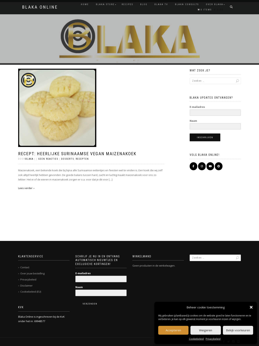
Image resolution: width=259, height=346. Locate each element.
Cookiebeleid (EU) (30, 291)
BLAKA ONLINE (40, 7)
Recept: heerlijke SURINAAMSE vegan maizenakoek (77, 153)
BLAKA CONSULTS (187, 4)
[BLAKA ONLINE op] (227, 166)
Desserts (67, 159)
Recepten (82, 159)
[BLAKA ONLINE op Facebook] (193, 166)
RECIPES (127, 4)
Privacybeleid (213, 339)
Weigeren (205, 330)
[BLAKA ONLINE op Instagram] (202, 166)
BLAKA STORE (105, 4)
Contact (24, 267)
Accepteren (173, 330)
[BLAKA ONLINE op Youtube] (210, 166)
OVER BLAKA (214, 4)
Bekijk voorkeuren (238, 330)
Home (85, 4)
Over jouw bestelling (32, 273)
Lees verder (25, 188)
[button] (251, 307)
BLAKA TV (161, 4)
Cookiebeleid (196, 339)
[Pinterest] (218, 166)
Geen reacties (48, 159)
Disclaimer (26, 285)
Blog (143, 4)
